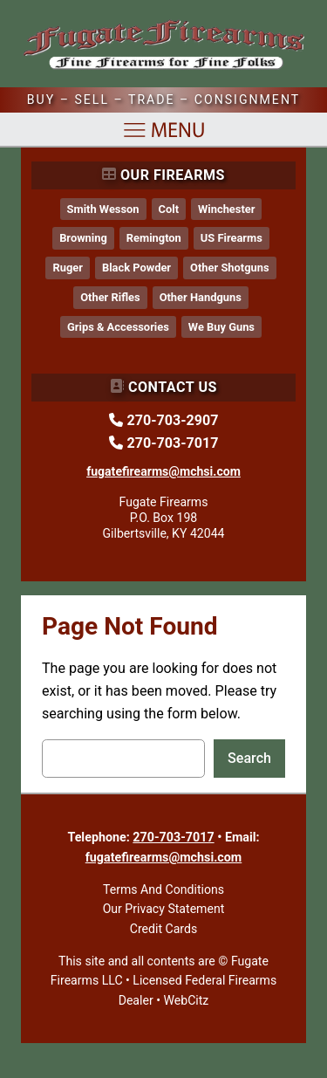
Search (249, 758)
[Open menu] (164, 130)
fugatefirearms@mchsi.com (163, 857)
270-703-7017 (173, 837)
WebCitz (185, 1000)
